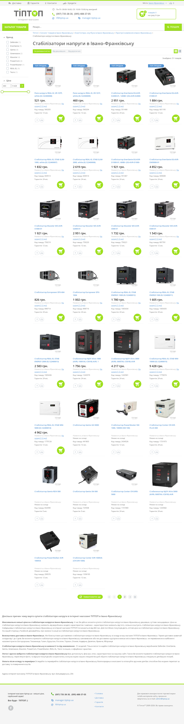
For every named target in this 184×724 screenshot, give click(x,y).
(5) (16, 46)
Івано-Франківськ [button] (156, 3)
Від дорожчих (74, 51)
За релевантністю (42, 51)
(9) (15, 68)
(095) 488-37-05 (78, 694)
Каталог (15, 27)
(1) (15, 42)
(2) (16, 53)
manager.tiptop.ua (91, 18)
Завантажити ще (92, 596)
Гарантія (99, 702)
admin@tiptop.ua (162, 698)
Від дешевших (59, 51)
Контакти (99, 706)
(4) (15, 57)
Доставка (99, 697)
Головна (99, 693)
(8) (14, 49)
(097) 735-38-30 (62, 694)
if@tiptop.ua (60, 704)
